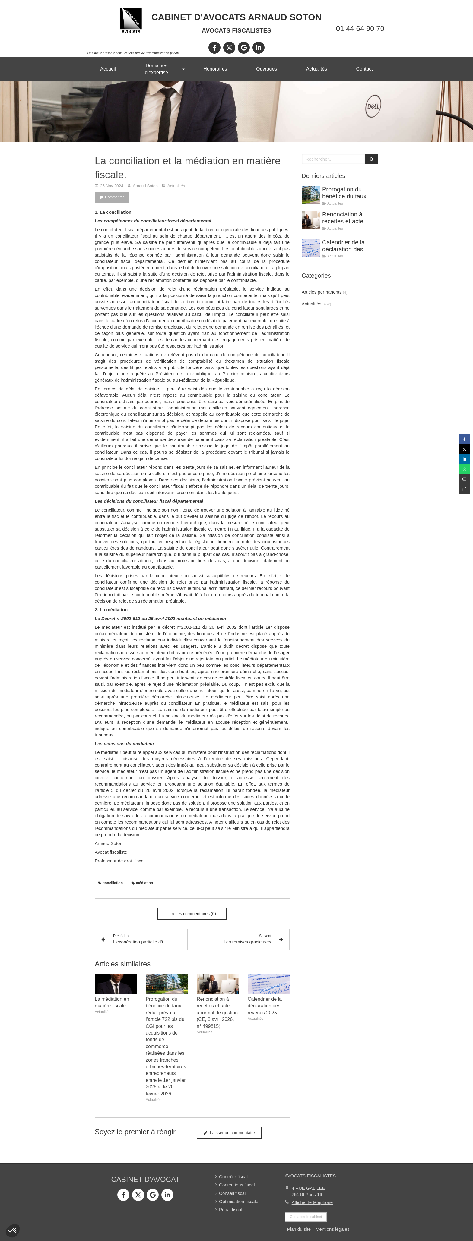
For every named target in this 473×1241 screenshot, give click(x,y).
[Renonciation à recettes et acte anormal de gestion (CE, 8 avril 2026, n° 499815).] (311, 220)
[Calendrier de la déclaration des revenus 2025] (311, 248)
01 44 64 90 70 (360, 28)
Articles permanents (322, 292)
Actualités (311, 303)
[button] (12, 1231)
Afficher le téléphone (312, 1202)
